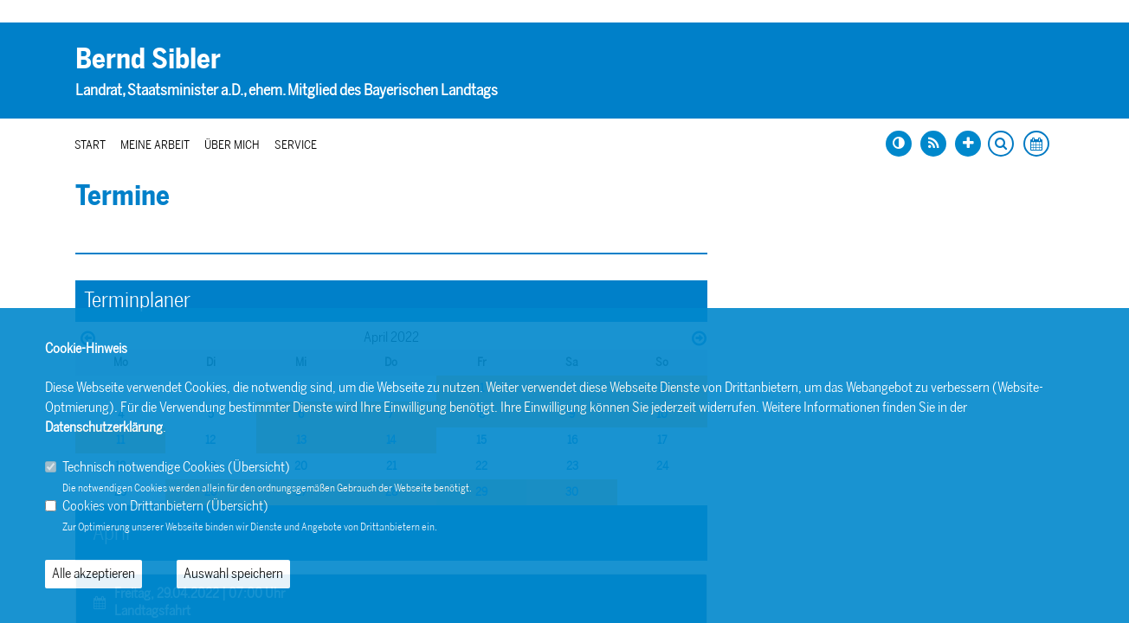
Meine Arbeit (155, 145)
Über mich (232, 145)
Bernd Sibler (148, 58)
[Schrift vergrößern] (968, 144)
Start (90, 145)
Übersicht (259, 467)
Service (295, 145)
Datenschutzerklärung (104, 427)
